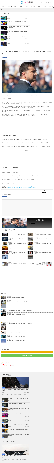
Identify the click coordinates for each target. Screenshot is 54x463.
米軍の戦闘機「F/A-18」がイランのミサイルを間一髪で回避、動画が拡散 (17, 290)
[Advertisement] (27, 111)
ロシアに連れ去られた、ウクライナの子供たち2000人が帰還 (42, 227)
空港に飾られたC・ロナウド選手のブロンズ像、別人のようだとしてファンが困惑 (11, 440)
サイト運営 (16, 459)
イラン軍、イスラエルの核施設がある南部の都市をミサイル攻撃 (11, 453)
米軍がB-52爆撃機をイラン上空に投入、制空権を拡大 (14, 316)
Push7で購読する (27, 336)
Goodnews (39, 6)
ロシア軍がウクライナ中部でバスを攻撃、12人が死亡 (41, 232)
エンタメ (45, 6)
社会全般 (9, 6)
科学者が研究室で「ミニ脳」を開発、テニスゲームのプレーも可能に (11, 449)
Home (3, 6)
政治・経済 (15, 6)
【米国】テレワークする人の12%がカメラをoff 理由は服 (16, 26)
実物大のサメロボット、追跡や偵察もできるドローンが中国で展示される (11, 445)
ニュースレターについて (36, 459)
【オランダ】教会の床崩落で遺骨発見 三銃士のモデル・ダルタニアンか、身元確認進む (19, 294)
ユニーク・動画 (33, 7)
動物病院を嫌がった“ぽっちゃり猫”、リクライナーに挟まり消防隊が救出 (17, 286)
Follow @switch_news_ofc (39, 208)
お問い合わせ (29, 459)
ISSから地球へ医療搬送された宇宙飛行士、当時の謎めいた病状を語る (16, 312)
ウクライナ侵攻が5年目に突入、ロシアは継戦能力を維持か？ (42, 223)
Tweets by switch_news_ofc (27, 433)
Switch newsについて (10, 459)
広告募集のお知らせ (44, 459)
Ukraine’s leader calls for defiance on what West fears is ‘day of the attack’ (23, 170)
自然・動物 (21, 6)
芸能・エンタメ (29, 380)
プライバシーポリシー (23, 459)
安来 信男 (8, 18)
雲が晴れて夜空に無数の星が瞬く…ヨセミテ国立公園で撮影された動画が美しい (11, 435)
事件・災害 (29, 415)
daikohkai (36, 18)
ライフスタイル (51, 7)
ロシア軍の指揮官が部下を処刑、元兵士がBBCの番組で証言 (42, 218)
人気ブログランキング (4, 351)
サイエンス (27, 6)
